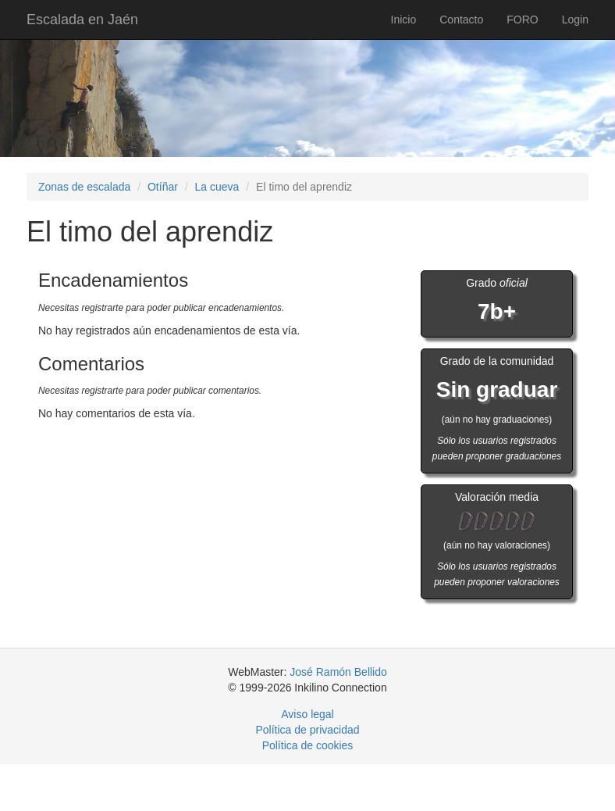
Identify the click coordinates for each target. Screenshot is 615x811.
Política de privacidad (307, 729)
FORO (522, 19)
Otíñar (163, 186)
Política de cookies (308, 745)
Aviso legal (307, 714)
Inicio (404, 19)
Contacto (461, 19)
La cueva (217, 186)
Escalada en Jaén (82, 19)
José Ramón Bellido (338, 672)
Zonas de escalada (84, 186)
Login (575, 19)
